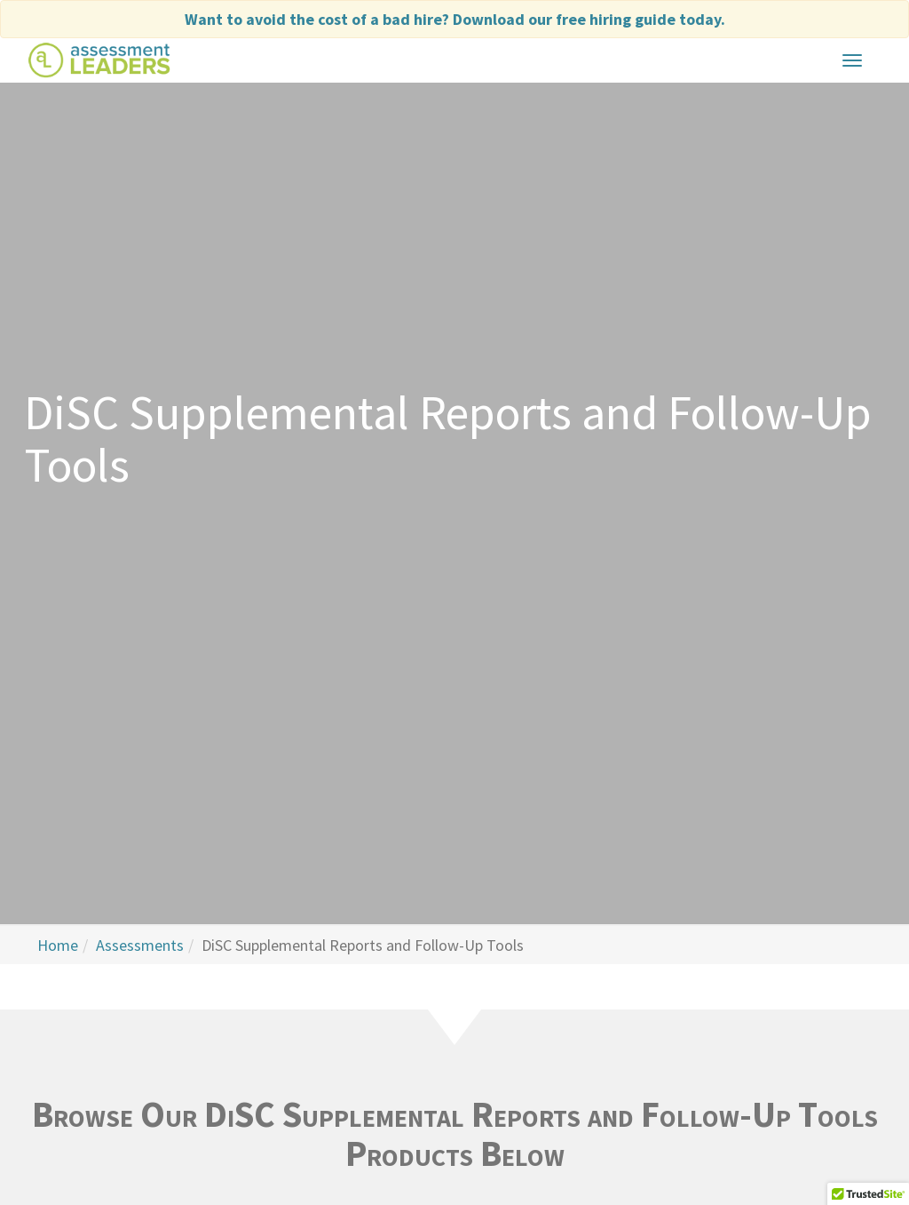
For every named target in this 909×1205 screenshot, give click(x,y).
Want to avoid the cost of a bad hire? (455, 19)
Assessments (140, 945)
